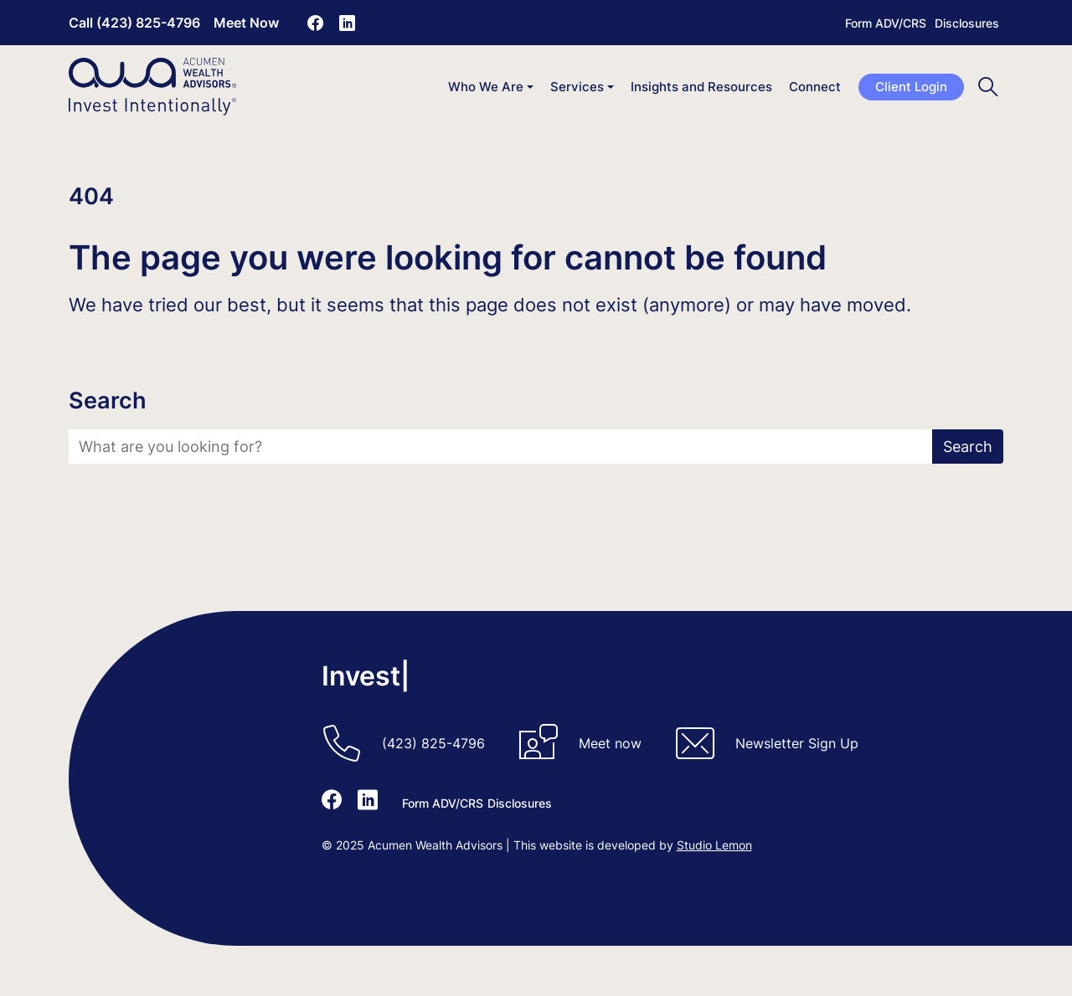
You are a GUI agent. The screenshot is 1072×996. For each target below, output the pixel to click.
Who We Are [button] (485, 87)
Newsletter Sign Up (796, 743)
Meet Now (246, 22)
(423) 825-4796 (433, 743)
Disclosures (967, 23)
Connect (815, 87)
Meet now (610, 743)
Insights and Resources (701, 87)
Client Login (911, 87)
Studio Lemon (714, 845)
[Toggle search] (988, 86)
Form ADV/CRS (885, 23)
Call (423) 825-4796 (134, 22)
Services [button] (577, 87)
